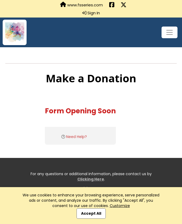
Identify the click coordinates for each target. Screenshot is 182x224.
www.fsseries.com (81, 5)
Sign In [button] (91, 13)
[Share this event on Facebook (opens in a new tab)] (111, 5)
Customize (120, 205)
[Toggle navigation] (169, 32)
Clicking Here (90, 179)
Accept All (91, 213)
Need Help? (76, 136)
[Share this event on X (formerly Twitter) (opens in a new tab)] (123, 5)
